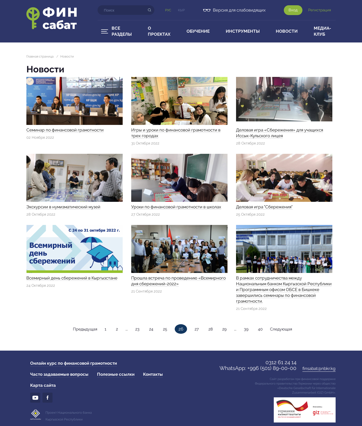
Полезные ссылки (115, 374)
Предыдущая (85, 329)
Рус (168, 10)
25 (165, 329)
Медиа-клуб (322, 31)
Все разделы (122, 31)
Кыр (181, 10)
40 (260, 329)
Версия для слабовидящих (239, 10)
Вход (293, 10)
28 (210, 329)
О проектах (159, 31)
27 (197, 329)
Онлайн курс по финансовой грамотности (73, 363)
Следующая (281, 329)
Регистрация (319, 10)
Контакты (153, 374)
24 (151, 329)
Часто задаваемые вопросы (59, 374)
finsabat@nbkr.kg (319, 368)
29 (224, 329)
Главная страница (40, 56)
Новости (287, 31)
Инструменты (243, 31)
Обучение (198, 31)
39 (246, 329)
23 (137, 329)
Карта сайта (43, 385)
